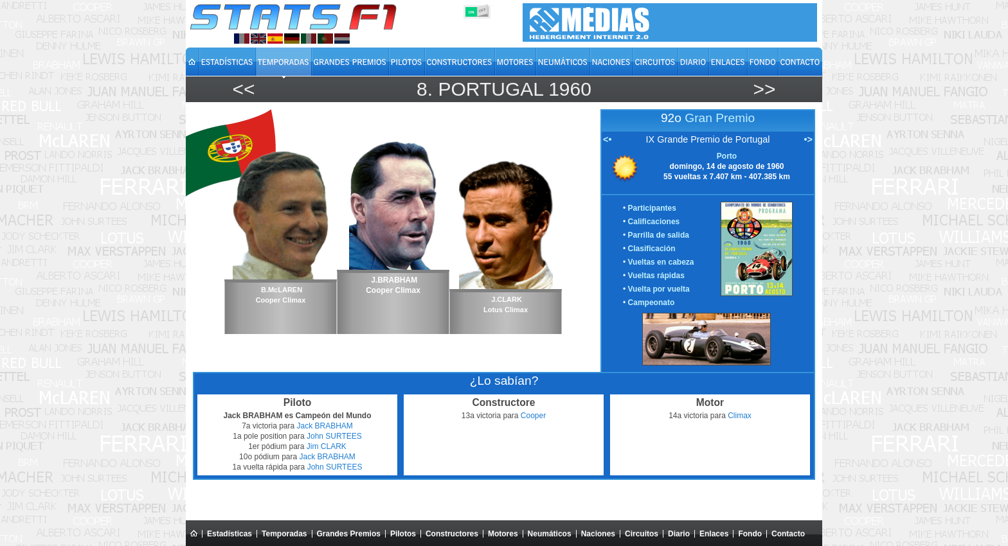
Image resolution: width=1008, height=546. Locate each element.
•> (808, 139)
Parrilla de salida (658, 235)
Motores (503, 533)
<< (243, 89)
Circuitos (641, 533)
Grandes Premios (349, 533)
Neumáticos (550, 533)
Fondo (750, 533)
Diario (679, 533)
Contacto (788, 533)
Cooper (533, 415)
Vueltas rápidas (656, 275)
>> (764, 89)
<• (607, 139)
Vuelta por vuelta (659, 289)
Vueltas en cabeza (661, 262)
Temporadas (284, 533)
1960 (569, 89)
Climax (740, 415)
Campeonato (651, 302)
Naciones (598, 533)
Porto (727, 156)
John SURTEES (334, 436)
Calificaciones (654, 221)
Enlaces (713, 533)
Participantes (652, 208)
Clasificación (652, 248)
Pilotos (403, 533)
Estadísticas (229, 533)
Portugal (490, 89)
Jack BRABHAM (325, 425)
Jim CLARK (326, 446)
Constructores (452, 533)
